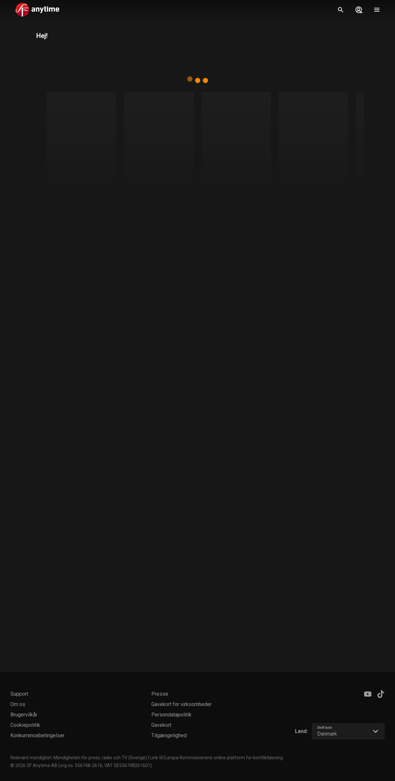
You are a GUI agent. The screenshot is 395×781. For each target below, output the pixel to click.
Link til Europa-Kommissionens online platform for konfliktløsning (216, 757)
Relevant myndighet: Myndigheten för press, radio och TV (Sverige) (78, 757)
